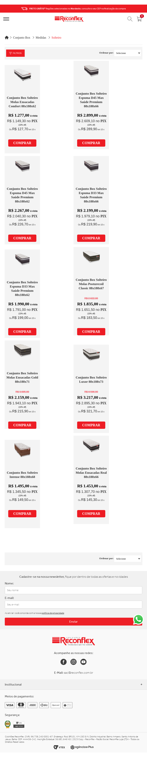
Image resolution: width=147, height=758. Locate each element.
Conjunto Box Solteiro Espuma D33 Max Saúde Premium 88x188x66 (91, 195)
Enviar (73, 621)
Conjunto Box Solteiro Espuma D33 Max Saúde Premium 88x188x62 (22, 288)
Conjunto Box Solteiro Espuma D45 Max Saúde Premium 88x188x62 (22, 195)
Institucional (73, 684)
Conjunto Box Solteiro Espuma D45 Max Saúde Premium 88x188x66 (91, 100)
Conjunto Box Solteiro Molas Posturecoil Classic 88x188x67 (91, 284)
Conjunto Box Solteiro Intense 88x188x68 (22, 475)
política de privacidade (53, 613)
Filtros (15, 53)
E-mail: (9, 598)
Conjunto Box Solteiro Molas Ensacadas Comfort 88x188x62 (22, 102)
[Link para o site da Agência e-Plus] (82, 747)
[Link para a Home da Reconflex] (73, 641)
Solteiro (56, 37)
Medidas (41, 37)
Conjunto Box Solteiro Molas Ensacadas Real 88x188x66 (91, 473)
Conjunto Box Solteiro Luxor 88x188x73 (91, 379)
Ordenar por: (106, 52)
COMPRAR (22, 143)
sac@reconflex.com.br (78, 672)
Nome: (9, 583)
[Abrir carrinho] (139, 19)
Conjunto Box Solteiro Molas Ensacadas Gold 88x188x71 (22, 377)
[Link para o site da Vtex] (59, 747)
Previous (4, 9)
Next (143, 9)
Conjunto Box (21, 37)
